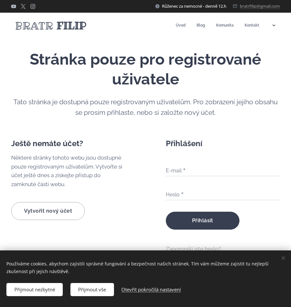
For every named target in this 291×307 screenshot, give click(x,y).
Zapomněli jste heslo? (193, 249)
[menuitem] (230, 26)
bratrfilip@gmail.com (260, 6)
